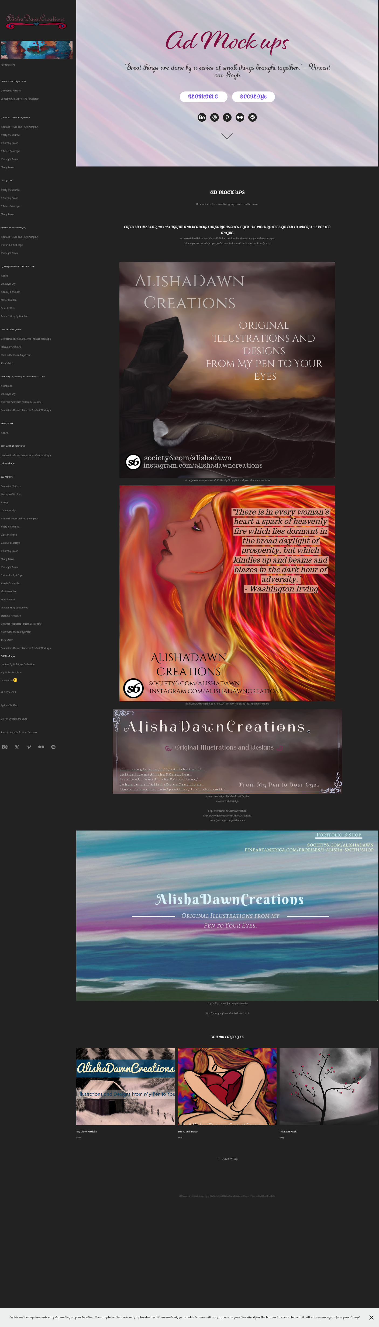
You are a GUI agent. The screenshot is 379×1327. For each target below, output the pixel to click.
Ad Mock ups (8, 463)
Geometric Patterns (11, 91)
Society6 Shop (8, 692)
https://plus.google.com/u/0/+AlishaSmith (227, 1013)
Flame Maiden (8, 300)
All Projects (7, 476)
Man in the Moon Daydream (16, 355)
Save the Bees (8, 308)
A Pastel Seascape (10, 151)
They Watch (7, 363)
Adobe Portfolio (268, 1195)
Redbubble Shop (9, 705)
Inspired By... (7, 180)
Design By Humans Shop (14, 719)
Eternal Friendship (11, 347)
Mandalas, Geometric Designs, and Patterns (23, 376)
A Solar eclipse (9, 535)
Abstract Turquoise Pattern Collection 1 (21, 402)
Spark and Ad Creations (13, 446)
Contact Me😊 (9, 680)
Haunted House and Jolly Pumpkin (19, 127)
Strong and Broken (11, 494)
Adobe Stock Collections (13, 81)
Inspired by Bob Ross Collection (18, 664)
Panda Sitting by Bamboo (14, 316)
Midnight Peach (9, 159)
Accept (355, 1317)
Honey (4, 276)
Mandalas (6, 386)
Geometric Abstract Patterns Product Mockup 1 (26, 339)
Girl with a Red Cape (12, 245)
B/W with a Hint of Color (13, 227)
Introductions (8, 65)
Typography (7, 423)
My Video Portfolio (11, 672)
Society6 (253, 96)
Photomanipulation (11, 329)
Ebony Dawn (7, 167)
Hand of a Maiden (10, 292)
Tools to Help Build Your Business (19, 732)
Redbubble (203, 96)
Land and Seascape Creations (15, 117)
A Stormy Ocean (9, 143)
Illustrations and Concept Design (18, 266)
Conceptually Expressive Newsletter (20, 99)
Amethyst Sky (8, 284)
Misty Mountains (10, 135)
